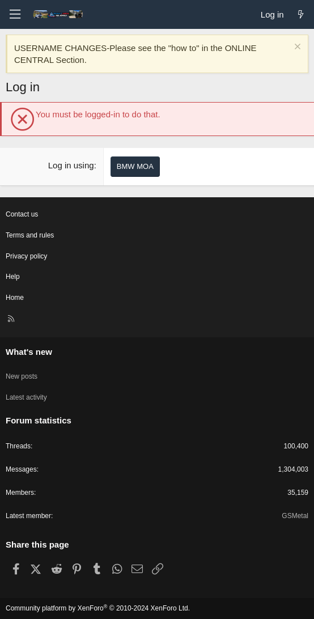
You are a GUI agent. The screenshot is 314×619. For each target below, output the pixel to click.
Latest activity (26, 397)
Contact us (22, 214)
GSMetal (295, 516)
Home (15, 298)
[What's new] (301, 14)
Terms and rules (30, 235)
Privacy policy (26, 256)
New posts (21, 376)
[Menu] (14, 14)
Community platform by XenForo (98, 608)
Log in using (71, 165)
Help (13, 277)
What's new (29, 352)
